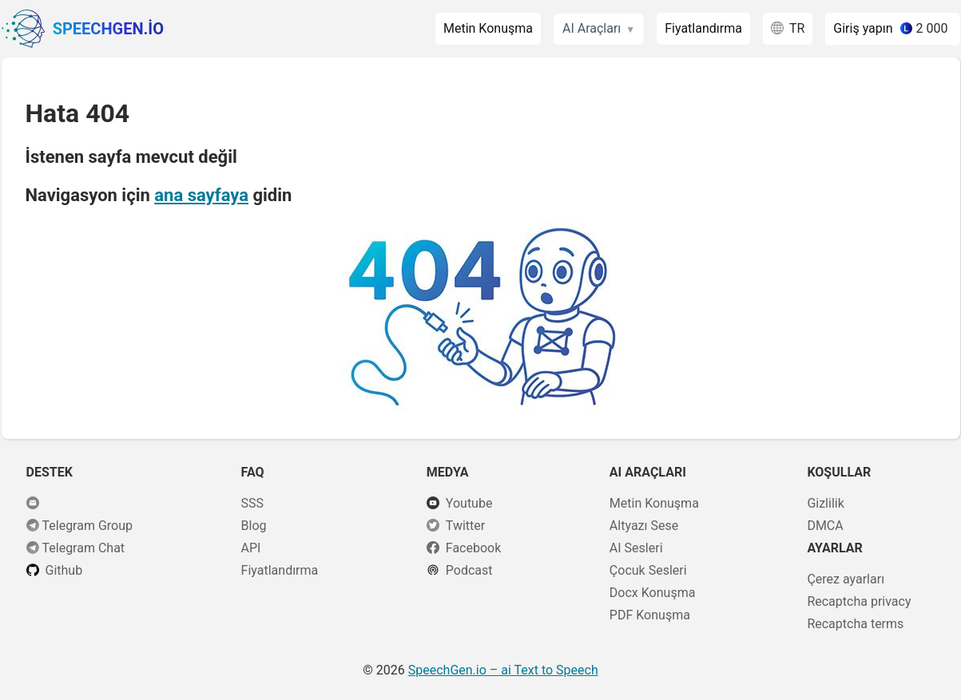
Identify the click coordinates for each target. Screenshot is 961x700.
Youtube (469, 503)
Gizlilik (825, 503)
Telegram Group (87, 525)
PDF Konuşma (650, 615)
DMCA (825, 525)
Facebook (473, 548)
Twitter (465, 525)
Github (64, 570)
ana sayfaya (201, 195)
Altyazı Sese (644, 525)
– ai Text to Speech (503, 670)
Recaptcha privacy (859, 601)
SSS (252, 503)
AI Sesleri (636, 548)
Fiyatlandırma (703, 28)
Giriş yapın (862, 28)
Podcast (469, 570)
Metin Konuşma (488, 28)
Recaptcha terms (855, 623)
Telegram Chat (83, 548)
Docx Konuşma (653, 592)
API (251, 548)
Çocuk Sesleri (648, 570)
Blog (254, 525)
